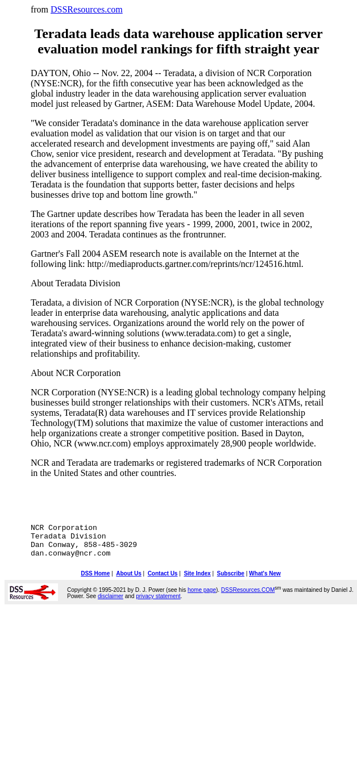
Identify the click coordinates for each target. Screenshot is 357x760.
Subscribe (230, 582)
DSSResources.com (87, 9)
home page (202, 598)
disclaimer (110, 605)
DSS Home (95, 582)
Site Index (197, 582)
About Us (128, 582)
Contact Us (163, 582)
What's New (265, 582)
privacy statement (158, 605)
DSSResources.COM (248, 598)
